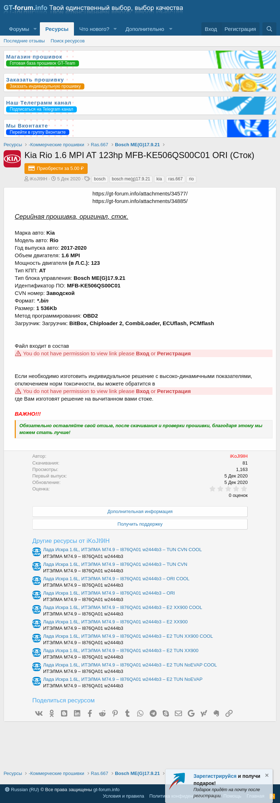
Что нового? (94, 29)
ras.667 (175, 178)
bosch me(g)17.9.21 (131, 178)
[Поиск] (269, 29)
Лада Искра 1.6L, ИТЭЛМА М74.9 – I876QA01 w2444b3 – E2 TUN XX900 (121, 650)
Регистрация (174, 353)
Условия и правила (123, 796)
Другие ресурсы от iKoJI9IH (71, 540)
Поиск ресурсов (68, 40)
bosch (100, 178)
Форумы (19, 29)
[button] (35, 29)
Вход (142, 353)
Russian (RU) (22, 789)
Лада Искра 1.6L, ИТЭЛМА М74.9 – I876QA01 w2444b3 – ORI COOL (116, 578)
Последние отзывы (24, 40)
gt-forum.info (106, 789)
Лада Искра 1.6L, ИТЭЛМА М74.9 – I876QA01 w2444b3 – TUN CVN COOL (122, 549)
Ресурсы (57, 29)
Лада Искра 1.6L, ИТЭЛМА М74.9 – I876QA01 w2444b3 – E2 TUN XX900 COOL (128, 636)
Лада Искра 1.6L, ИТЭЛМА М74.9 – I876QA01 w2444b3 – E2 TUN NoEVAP (122, 679)
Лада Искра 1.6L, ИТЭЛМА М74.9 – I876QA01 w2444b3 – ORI (109, 593)
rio (191, 178)
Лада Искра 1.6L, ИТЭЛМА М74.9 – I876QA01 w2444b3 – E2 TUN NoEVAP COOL (130, 665)
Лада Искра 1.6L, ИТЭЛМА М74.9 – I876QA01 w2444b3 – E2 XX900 (115, 621)
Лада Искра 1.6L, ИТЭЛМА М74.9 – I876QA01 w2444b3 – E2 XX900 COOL (122, 607)
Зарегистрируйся (215, 776)
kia (159, 178)
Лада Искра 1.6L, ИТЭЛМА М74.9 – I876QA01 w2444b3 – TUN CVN (115, 564)
